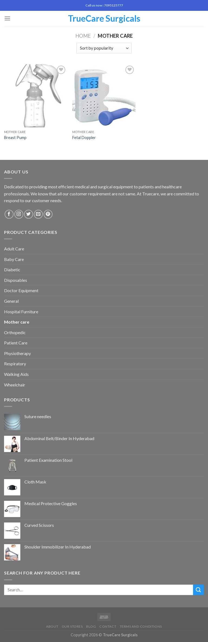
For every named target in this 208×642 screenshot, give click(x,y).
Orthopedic (15, 332)
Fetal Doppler (84, 137)
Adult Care (14, 248)
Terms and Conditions (141, 626)
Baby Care (14, 259)
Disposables (15, 280)
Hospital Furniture (21, 311)
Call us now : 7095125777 (104, 5)
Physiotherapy (17, 353)
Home (83, 36)
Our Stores (72, 626)
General (11, 301)
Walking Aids (16, 374)
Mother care (16, 321)
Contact (107, 626)
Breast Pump (15, 137)
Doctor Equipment (21, 290)
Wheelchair (14, 384)
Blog (91, 626)
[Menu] (7, 18)
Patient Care (15, 342)
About (52, 626)
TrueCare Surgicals (104, 18)
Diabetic (12, 269)
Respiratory (15, 363)
